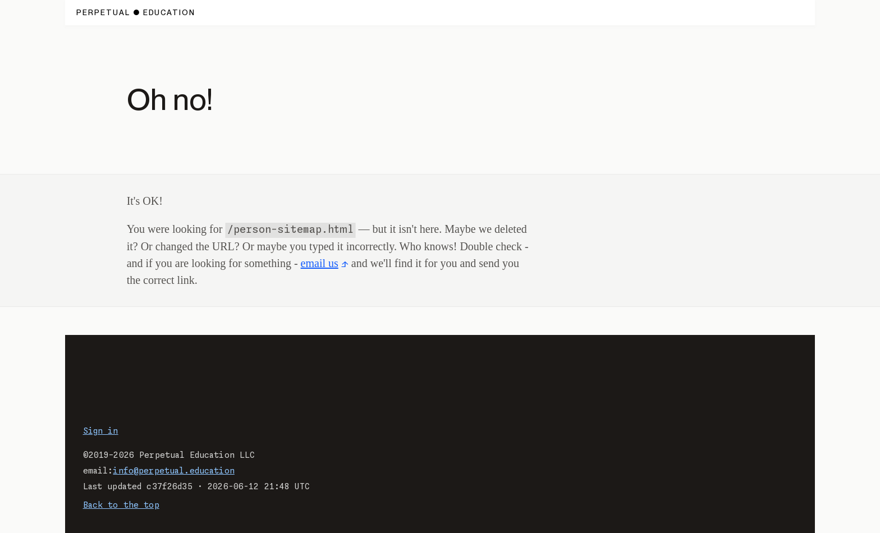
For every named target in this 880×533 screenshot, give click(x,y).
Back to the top (121, 505)
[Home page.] (136, 12)
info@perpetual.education (173, 471)
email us (319, 263)
